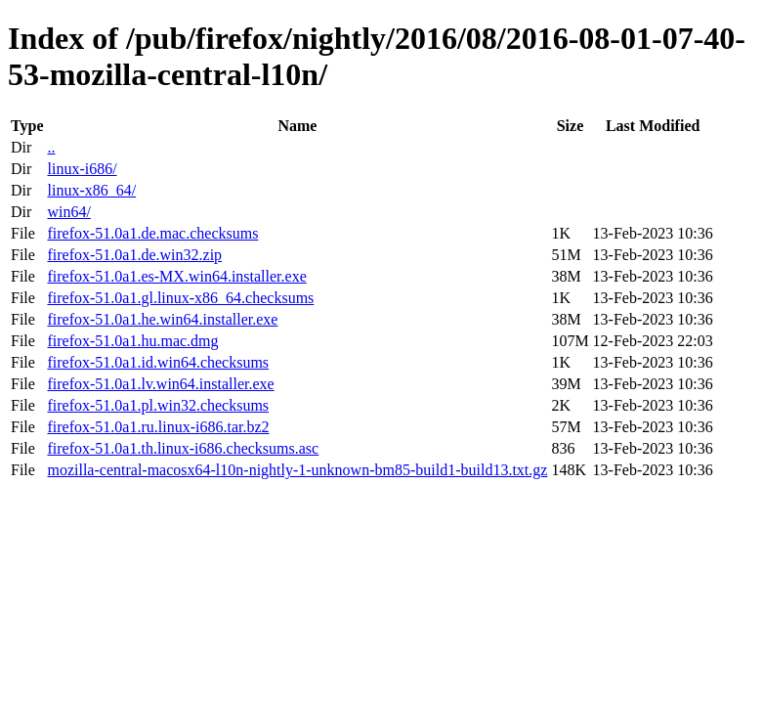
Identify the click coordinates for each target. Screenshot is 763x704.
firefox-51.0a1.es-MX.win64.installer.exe (176, 276)
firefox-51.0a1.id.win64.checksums (158, 362)
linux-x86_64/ (91, 190)
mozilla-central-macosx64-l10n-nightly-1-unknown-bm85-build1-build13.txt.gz (297, 470)
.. (51, 147)
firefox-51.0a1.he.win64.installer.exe (162, 319)
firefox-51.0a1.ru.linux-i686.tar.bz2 (158, 426)
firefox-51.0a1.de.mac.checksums (152, 233)
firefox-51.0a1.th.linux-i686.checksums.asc (182, 448)
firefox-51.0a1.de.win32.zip (134, 254)
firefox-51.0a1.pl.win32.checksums (158, 405)
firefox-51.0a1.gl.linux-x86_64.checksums (180, 297)
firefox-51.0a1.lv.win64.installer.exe (160, 383)
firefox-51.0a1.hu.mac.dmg (132, 340)
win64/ (68, 211)
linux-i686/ (81, 168)
